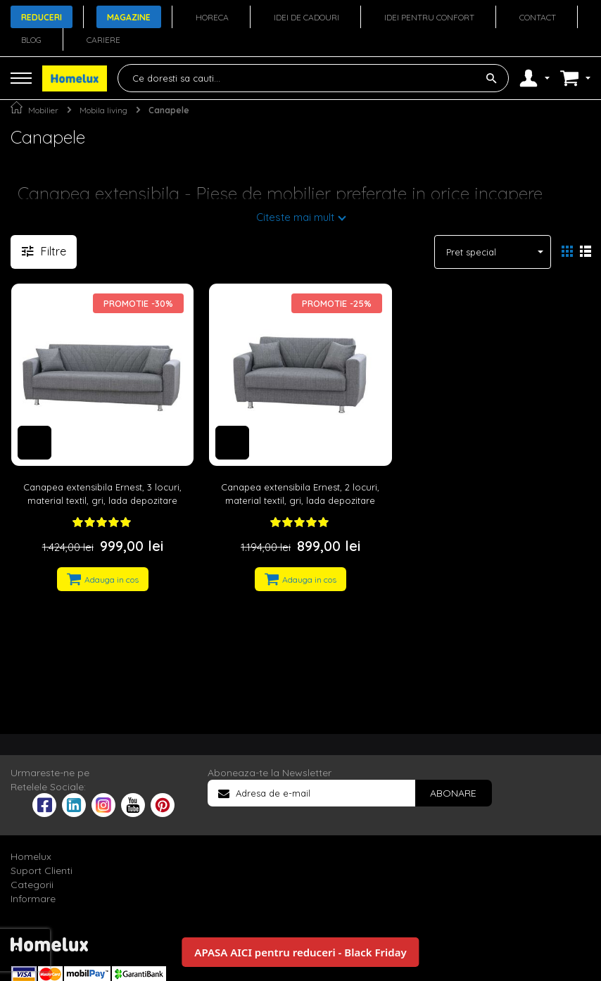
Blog (31, 39)
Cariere (103, 39)
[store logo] (74, 78)
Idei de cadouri (306, 17)
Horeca (212, 17)
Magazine (129, 17)
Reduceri (41, 17)
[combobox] (313, 78)
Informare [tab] (33, 898)
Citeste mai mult (295, 217)
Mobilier (43, 110)
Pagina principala (17, 107)
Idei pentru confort (429, 17)
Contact (537, 17)
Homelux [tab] (31, 856)
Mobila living (103, 110)
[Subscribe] (453, 793)
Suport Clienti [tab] (41, 870)
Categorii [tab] (32, 884)
